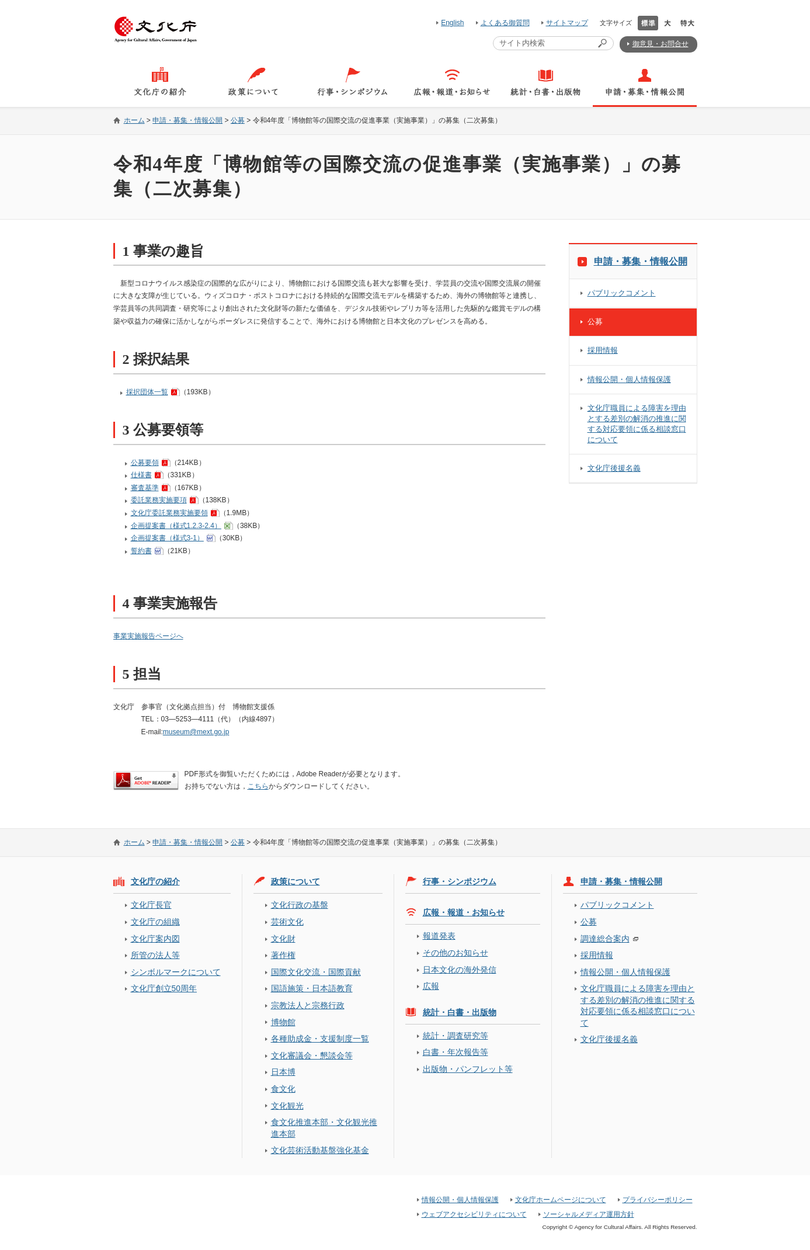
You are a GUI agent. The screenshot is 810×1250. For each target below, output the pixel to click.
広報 (431, 986)
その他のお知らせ (455, 952)
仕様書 (141, 475)
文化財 (283, 938)
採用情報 (602, 350)
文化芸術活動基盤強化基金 (320, 1150)
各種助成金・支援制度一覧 (320, 1038)
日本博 (283, 1072)
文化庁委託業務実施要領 (169, 513)
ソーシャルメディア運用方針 (588, 1214)
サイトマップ (567, 23)
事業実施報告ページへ (148, 636)
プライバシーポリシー (658, 1200)
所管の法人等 (155, 955)
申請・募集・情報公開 (187, 120)
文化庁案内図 (155, 938)
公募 (238, 120)
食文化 (283, 1088)
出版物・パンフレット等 (468, 1069)
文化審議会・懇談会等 (312, 1055)
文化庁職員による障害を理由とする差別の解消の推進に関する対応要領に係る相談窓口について (636, 424)
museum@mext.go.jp (196, 732)
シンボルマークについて (176, 972)
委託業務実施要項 (159, 500)
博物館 (283, 1022)
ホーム (134, 120)
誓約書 (141, 551)
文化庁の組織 (155, 921)
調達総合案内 (605, 938)
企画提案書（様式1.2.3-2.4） (176, 526)
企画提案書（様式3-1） (167, 538)
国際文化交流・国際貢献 (316, 972)
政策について (295, 881)
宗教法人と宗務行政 (308, 1005)
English (452, 23)
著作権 (283, 955)
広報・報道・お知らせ (464, 912)
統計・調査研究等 (455, 1035)
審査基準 (145, 488)
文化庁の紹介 (155, 881)
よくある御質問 (505, 23)
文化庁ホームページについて (560, 1200)
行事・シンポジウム (459, 881)
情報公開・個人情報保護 (629, 379)
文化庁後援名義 (614, 468)
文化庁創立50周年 (164, 988)
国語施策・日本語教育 (312, 988)
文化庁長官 (151, 904)
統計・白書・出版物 (459, 1012)
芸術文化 (287, 921)
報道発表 (439, 935)
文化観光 (287, 1105)
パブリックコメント (621, 293)
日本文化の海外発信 (459, 969)
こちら (258, 786)
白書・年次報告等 (455, 1052)
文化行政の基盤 (299, 904)
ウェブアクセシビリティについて (474, 1214)
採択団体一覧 (147, 392)
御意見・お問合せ (660, 44)
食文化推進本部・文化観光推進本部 (324, 1127)
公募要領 (145, 463)
